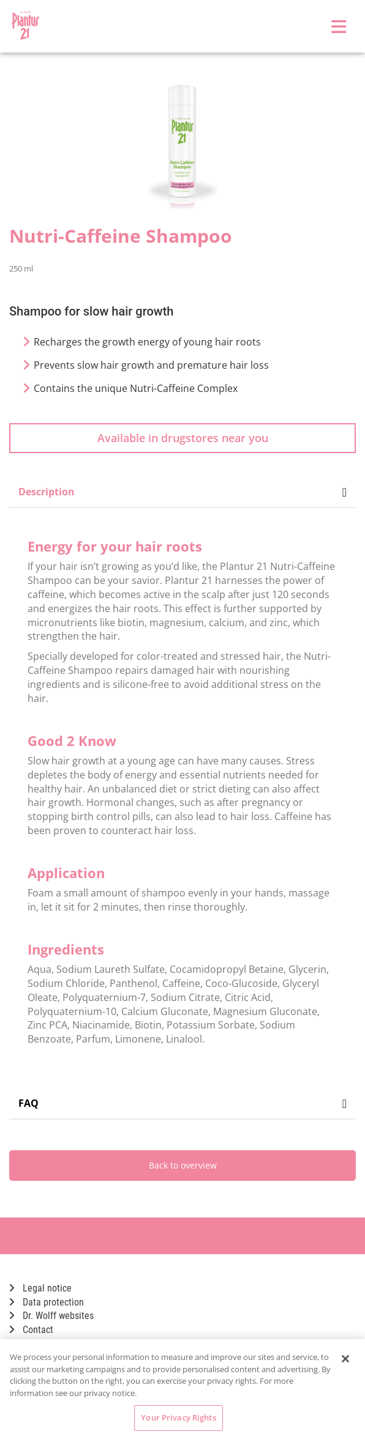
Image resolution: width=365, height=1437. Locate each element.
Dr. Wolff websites (51, 1315)
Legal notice (40, 1288)
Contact (31, 1329)
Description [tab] (182, 491)
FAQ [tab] (182, 1103)
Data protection (46, 1302)
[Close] (345, 1358)
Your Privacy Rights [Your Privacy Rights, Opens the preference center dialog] (178, 1417)
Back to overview (183, 1165)
